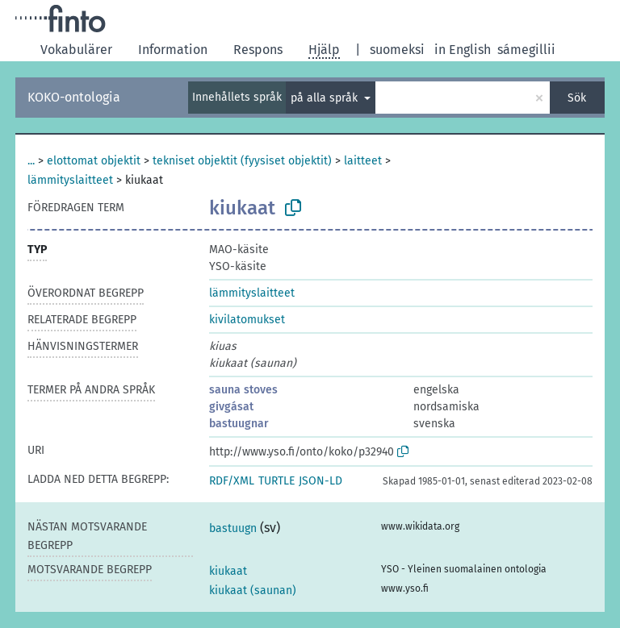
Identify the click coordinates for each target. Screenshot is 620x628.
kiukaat (228, 571)
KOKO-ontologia (73, 97)
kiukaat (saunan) (252, 590)
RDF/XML (231, 481)
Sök (577, 98)
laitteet (363, 161)
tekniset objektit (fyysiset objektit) (242, 161)
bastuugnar (239, 423)
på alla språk (326, 98)
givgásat (231, 407)
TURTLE (276, 481)
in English (462, 49)
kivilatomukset (247, 319)
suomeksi (397, 49)
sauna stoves (243, 390)
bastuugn (233, 528)
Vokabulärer (76, 49)
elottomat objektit (93, 161)
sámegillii (526, 49)
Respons (258, 49)
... (31, 161)
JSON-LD (320, 481)
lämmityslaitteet (70, 180)
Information (172, 49)
